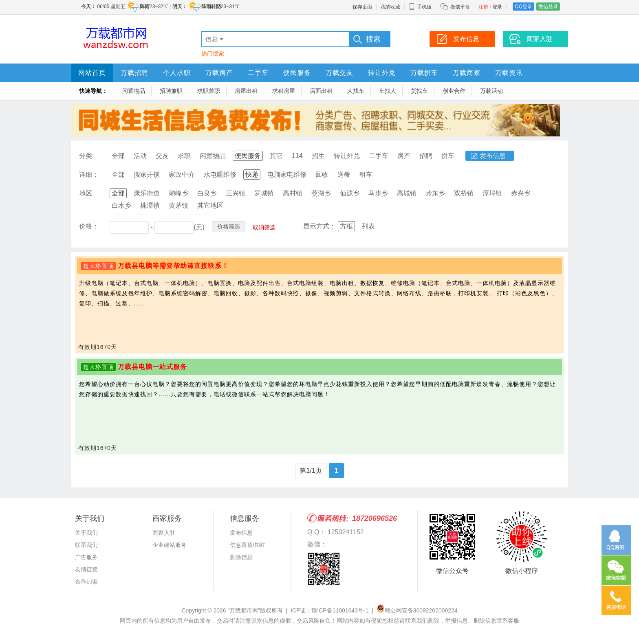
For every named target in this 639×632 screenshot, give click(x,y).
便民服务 (297, 72)
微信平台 (460, 7)
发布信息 (493, 155)
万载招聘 (134, 72)
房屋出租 (246, 91)
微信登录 (548, 6)
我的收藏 (390, 7)
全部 (118, 155)
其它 (276, 155)
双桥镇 (464, 193)
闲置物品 (133, 91)
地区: (86, 193)
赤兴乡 (521, 193)
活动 (140, 155)
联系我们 (86, 545)
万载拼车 (424, 72)
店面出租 (321, 91)
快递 (251, 174)
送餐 (343, 174)
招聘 (425, 155)
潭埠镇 (492, 193)
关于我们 (86, 532)
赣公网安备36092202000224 (417, 610)
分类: (86, 155)
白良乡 (207, 193)
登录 (497, 7)
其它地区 (210, 205)
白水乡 (121, 205)
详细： (89, 174)
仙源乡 (349, 193)
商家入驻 (163, 532)
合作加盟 (86, 581)
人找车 (355, 91)
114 (297, 155)
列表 (368, 226)
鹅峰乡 (178, 193)
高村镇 (292, 193)
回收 (321, 174)
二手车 (258, 72)
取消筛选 (264, 227)
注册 (483, 7)
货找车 (419, 91)
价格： (89, 226)
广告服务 (86, 557)
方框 (346, 226)
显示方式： (319, 226)
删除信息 (241, 557)
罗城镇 (264, 193)
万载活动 (491, 91)
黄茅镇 (178, 205)
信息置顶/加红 (248, 545)
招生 (318, 155)
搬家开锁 (147, 174)
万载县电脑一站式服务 (152, 366)
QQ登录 (523, 6)
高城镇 (406, 193)
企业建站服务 (169, 545)
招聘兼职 (171, 91)
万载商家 (466, 72)
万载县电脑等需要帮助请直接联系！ (173, 265)
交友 (162, 155)
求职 (184, 155)
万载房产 (219, 72)
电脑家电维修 (286, 174)
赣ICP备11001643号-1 (339, 610)
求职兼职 (208, 91)
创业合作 (454, 91)
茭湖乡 (321, 193)
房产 (403, 155)
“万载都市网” (243, 610)
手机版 (420, 7)
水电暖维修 (220, 174)
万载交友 (339, 72)
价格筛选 (228, 226)
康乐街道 (147, 193)
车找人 (387, 91)
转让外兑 (382, 72)
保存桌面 (362, 7)
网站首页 (92, 72)
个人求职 (177, 72)
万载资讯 (509, 72)
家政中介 (182, 174)
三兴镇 (235, 193)
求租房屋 (283, 91)
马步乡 (378, 193)
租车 (365, 174)
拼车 (447, 155)
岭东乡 (435, 193)
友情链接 (86, 569)
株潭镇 (150, 205)
